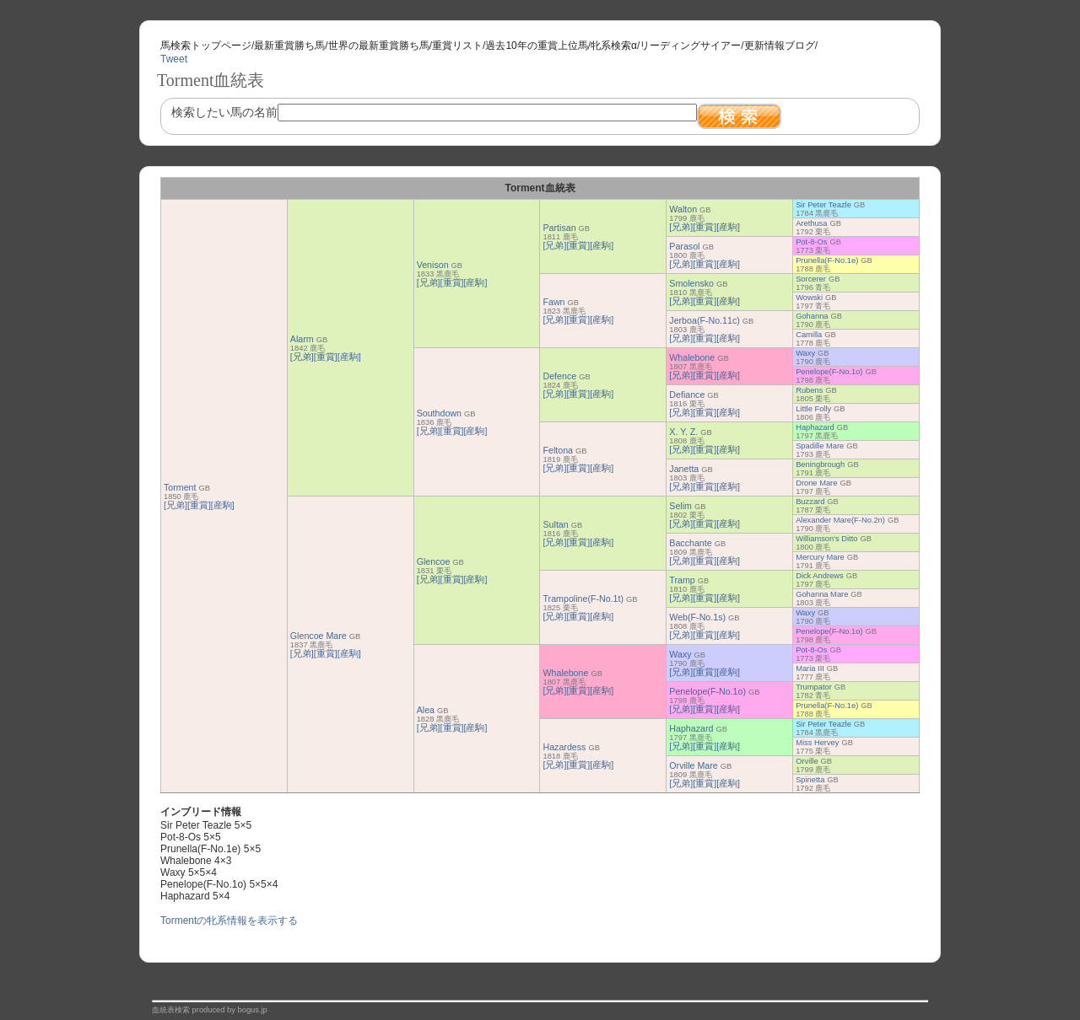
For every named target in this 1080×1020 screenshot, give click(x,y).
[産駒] (223, 505)
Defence (559, 376)
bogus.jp (252, 1010)
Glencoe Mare (318, 636)
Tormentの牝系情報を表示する (229, 920)
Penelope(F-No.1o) (829, 372)
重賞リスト (457, 45)
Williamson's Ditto (826, 538)
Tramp (681, 580)
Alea (426, 710)
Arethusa (811, 223)
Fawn (553, 302)
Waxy (805, 353)
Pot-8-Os (811, 242)
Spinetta (810, 780)
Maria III (810, 668)
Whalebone (692, 357)
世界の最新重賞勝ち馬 (378, 45)
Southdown (439, 413)
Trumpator (814, 687)
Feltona (558, 450)
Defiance (687, 394)
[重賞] (199, 505)
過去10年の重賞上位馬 (536, 45)
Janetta (684, 469)
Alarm (302, 339)
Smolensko (691, 283)
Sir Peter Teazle (823, 205)
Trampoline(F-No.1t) (583, 598)
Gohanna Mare (822, 594)
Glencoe (434, 561)
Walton (683, 209)
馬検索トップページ (205, 45)
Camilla (809, 334)
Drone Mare (816, 483)
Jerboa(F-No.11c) (704, 320)
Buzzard (810, 501)
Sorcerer (811, 279)
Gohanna (812, 316)
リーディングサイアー (690, 45)
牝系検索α (614, 45)
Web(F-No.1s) (697, 617)
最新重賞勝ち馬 (289, 45)
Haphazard (815, 427)
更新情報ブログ (779, 45)
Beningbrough (820, 464)
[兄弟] (175, 505)
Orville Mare (693, 765)
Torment (180, 487)
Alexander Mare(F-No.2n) (840, 520)
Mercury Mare (820, 557)
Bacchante (690, 543)
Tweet (173, 59)
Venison (433, 265)
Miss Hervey (817, 742)
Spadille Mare (820, 446)
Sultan (555, 524)
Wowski (809, 297)
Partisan (559, 228)
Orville (807, 761)
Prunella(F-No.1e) (827, 260)
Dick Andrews (820, 576)
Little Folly (813, 409)
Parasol (684, 246)
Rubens (809, 390)
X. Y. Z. (683, 432)
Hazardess (564, 747)
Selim (680, 506)
